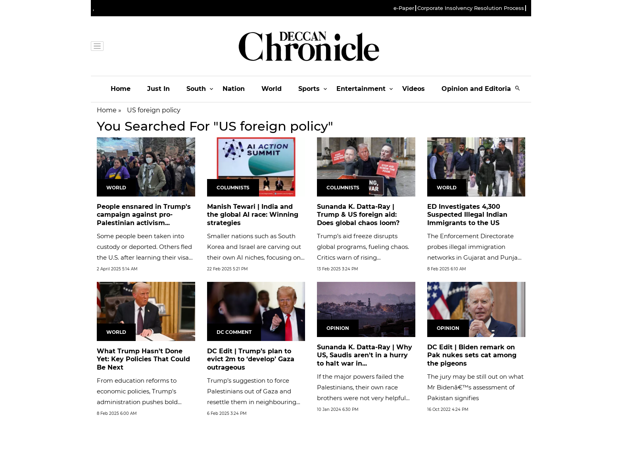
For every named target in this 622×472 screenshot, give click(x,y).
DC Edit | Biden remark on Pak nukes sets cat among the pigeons (471, 355)
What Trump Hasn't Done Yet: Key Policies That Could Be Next (143, 359)
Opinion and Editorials (479, 88)
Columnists (233, 188)
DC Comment (234, 332)
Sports (309, 88)
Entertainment (361, 88)
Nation (234, 88)
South (196, 88)
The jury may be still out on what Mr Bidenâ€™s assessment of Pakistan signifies (475, 387)
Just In (158, 88)
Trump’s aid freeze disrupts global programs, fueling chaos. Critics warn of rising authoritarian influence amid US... (363, 257)
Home (121, 88)
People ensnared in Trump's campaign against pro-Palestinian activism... (144, 215)
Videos (413, 88)
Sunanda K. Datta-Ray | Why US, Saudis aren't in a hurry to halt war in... (364, 355)
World (271, 88)
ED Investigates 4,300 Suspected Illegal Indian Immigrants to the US (467, 215)
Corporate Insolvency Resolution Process (470, 8)
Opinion (337, 328)
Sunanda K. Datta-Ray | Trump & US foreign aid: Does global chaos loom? (358, 215)
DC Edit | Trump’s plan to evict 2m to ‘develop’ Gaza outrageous (250, 359)
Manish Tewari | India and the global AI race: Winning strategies (252, 215)
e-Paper (404, 8)
